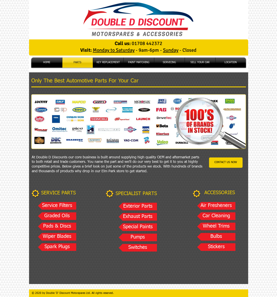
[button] (57, 206)
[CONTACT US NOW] (226, 162)
